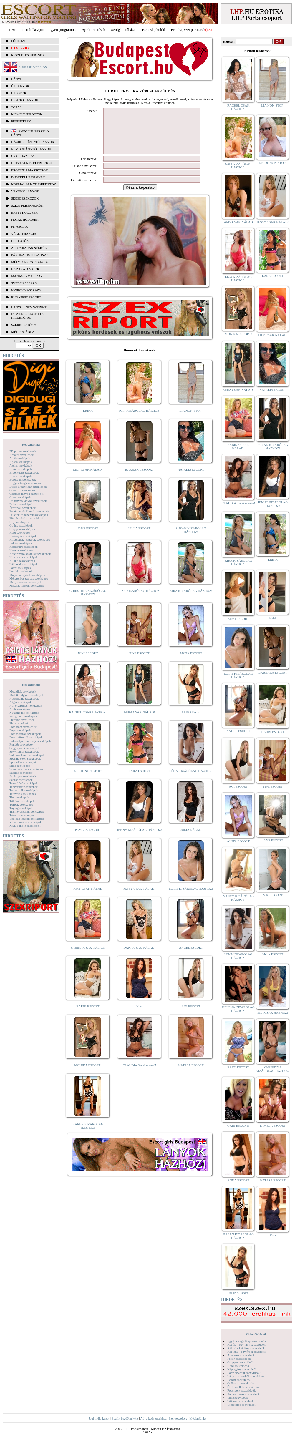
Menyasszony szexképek (25, 582)
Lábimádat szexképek (23, 564)
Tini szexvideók (237, 1397)
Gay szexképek (19, 522)
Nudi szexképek (19, 709)
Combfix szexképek (22, 490)
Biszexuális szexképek (24, 472)
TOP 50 (16, 107)
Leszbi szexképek (20, 571)
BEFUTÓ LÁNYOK (24, 100)
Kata (139, 1015)
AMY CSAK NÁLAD (87, 897)
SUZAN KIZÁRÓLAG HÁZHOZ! (191, 538)
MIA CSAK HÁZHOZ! (272, 1012)
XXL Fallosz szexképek (24, 825)
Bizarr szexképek (20, 476)
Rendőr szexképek (21, 744)
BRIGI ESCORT (238, 1067)
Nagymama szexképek (24, 698)
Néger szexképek (20, 702)
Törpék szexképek (21, 804)
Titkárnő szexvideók (240, 1401)
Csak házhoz (22, 156)
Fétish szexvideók (239, 1358)
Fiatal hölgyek (25, 219)
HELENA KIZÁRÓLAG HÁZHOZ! (238, 1008)
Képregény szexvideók (242, 1369)
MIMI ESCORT (238, 618)
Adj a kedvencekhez (153, 1418)
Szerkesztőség (178, 1418)
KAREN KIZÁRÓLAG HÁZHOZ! (87, 1134)
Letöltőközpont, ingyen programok (49, 29)
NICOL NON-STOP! (88, 779)
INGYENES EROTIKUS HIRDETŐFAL (27, 315)
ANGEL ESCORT (191, 956)
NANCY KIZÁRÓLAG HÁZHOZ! (238, 897)
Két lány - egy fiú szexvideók (246, 1351)
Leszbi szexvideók (239, 1380)
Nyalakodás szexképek (24, 712)
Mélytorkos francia (29, 262)
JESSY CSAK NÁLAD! (139, 897)
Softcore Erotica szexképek (27, 755)
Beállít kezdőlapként (125, 1418)
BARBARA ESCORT (139, 478)
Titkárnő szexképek (22, 801)
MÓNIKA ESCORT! (88, 1074)
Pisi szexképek (19, 723)
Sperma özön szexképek (25, 758)
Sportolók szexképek (23, 762)
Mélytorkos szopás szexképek (28, 578)
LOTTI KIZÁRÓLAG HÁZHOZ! (191, 897)
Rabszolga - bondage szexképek (30, 741)
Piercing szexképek (21, 719)
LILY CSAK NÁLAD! (88, 478)
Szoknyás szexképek (22, 776)
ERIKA (88, 419)
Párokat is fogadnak (30, 255)
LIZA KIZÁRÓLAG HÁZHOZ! (139, 599)
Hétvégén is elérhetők (31, 163)
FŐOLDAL (18, 41)
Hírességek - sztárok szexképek (29, 539)
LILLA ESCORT (139, 537)
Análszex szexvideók (241, 1355)
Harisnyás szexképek (23, 536)
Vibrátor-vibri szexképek (25, 822)
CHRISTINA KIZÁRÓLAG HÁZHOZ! (87, 601)
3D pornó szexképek (22, 451)
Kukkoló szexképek (22, 560)
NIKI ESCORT (88, 662)
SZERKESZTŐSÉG (24, 324)
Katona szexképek (21, 550)
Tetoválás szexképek (22, 794)
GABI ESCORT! (238, 1125)
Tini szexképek (19, 797)
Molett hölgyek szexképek (26, 695)
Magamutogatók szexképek (27, 575)
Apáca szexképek (20, 462)
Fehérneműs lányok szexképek (29, 511)
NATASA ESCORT (190, 1074)
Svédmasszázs (24, 283)
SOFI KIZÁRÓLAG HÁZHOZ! (139, 419)
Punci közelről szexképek (25, 737)
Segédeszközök (25, 198)
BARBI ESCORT (88, 1015)
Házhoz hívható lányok (32, 142)
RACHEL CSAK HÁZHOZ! (88, 721)
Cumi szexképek (20, 497)
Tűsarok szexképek (21, 815)
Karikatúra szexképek (23, 546)
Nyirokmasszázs (26, 290)
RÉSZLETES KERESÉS (27, 55)
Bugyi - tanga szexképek (25, 483)
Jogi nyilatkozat (99, 1418)
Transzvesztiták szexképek (26, 811)
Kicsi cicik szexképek (23, 557)
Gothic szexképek (21, 525)
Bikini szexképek (20, 469)
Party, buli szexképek (23, 716)
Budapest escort (26, 297)
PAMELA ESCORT (88, 838)
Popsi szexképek (20, 730)
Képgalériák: (31, 444)
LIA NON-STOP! (190, 419)
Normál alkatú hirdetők (33, 184)
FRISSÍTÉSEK (21, 121)
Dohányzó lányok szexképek (28, 500)
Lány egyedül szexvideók (243, 1372)
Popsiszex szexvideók (241, 1390)
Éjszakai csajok (25, 269)
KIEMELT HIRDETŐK (26, 114)
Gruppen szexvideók (240, 1362)
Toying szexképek (21, 808)
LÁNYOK (18, 79)
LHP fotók (20, 241)
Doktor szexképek (21, 504)
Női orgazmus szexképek (25, 705)
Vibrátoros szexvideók (241, 1404)
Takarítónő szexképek (23, 783)
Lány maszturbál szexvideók (245, 1376)
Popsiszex (19, 226)
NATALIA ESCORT (191, 478)
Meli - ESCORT (272, 954)
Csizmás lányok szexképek (26, 493)
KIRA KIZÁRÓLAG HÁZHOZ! (191, 599)
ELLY (273, 618)
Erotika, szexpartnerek (188, 29)
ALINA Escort (190, 721)
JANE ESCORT (87, 537)
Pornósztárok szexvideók (243, 1394)
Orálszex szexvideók (240, 1383)
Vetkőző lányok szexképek (26, 818)
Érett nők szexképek (22, 507)
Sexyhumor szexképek (24, 751)
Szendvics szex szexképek (26, 769)
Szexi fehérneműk (27, 205)
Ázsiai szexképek (20, 465)
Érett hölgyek (24, 212)
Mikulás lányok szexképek (26, 585)
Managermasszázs (27, 276)
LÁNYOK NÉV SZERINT (29, 307)
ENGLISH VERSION (33, 67)
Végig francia (23, 233)
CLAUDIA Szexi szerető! (139, 1074)
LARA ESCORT (139, 779)
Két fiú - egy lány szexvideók (246, 1344)
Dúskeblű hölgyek (28, 177)
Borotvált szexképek (22, 479)
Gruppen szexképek (22, 529)
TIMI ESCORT (139, 662)
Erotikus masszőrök (29, 170)
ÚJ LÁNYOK (20, 86)
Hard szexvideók (238, 1365)
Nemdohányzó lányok (31, 149)
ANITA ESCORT (191, 662)
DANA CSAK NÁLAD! (139, 956)
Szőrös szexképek (21, 779)
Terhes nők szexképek (23, 790)
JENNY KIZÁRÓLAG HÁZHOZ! (139, 838)
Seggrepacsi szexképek (24, 748)
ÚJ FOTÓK (18, 93)
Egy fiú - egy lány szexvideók (246, 1341)
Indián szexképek (20, 543)
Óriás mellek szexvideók (243, 1387)
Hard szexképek (19, 532)
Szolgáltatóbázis (123, 29)
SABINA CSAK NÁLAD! (88, 956)
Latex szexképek (20, 568)
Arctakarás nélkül (29, 248)
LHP (12, 29)
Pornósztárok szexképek (25, 734)
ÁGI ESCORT (191, 1015)
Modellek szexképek (22, 691)
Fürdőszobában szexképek (26, 518)
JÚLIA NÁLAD (190, 838)
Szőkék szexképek (21, 772)
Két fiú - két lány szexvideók (246, 1348)
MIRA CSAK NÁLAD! (139, 721)
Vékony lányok (25, 191)
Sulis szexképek (19, 765)
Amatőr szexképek (21, 454)
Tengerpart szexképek (23, 786)
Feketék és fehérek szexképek (28, 515)
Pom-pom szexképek (23, 726)
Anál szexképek (19, 458)
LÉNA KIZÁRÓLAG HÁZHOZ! (191, 779)
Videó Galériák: (257, 1334)
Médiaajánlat (197, 1418)
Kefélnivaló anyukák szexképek (30, 553)
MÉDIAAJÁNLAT (23, 331)
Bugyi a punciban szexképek (28, 486)
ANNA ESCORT (238, 1180)
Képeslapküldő (153, 29)
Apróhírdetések (93, 29)
